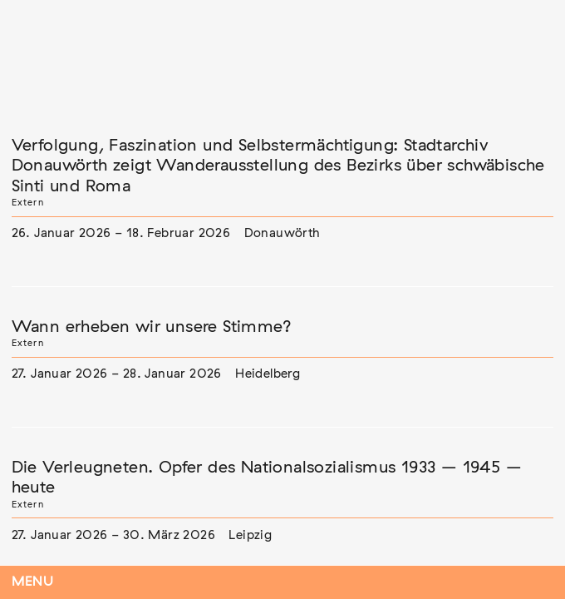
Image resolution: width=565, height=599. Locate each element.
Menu (33, 582)
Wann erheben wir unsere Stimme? (152, 327)
